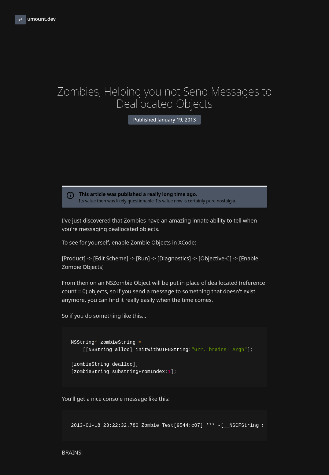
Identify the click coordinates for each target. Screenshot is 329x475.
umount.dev (35, 19)
